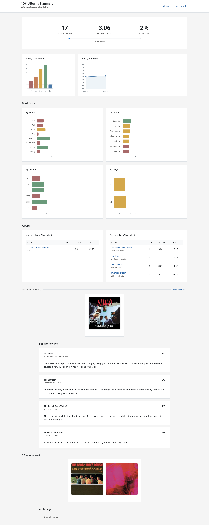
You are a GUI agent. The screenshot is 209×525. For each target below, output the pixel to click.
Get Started (180, 6)
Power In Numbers (53, 432)
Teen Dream (116, 264)
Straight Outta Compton (38, 247)
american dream (118, 272)
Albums (166, 6)
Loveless (115, 256)
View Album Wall (180, 289)
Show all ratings (51, 517)
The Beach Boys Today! (121, 247)
